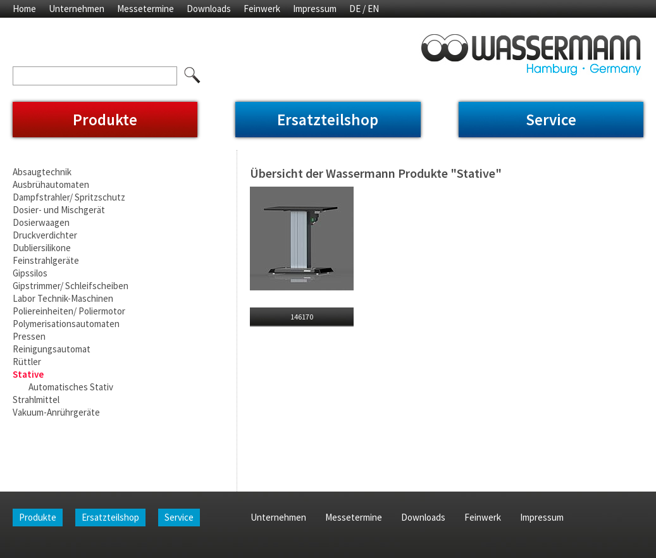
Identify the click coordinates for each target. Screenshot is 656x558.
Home (24, 9)
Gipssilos (30, 273)
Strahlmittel (36, 400)
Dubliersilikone (42, 248)
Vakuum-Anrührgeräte (56, 412)
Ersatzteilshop (327, 119)
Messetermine (145, 9)
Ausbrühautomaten (51, 184)
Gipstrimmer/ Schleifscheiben (70, 286)
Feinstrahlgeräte (46, 260)
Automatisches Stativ (70, 387)
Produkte (105, 119)
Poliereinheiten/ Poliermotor (69, 311)
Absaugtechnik (42, 172)
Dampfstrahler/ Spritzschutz (69, 197)
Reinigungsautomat (51, 349)
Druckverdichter (45, 235)
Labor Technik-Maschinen (63, 298)
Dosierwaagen (41, 222)
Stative (28, 374)
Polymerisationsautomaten (66, 324)
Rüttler (27, 362)
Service (551, 119)
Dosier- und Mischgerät (59, 210)
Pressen (29, 336)
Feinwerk (262, 9)
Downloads (209, 9)
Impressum (315, 9)
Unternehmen (76, 9)
